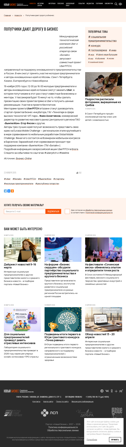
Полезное (60, 3)
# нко (90, 58)
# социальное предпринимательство (102, 38)
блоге (75, 149)
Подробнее (92, 439)
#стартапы (58, 179)
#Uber (7, 179)
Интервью (52, 3)
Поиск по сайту (62, 401)
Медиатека (90, 3)
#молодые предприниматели (18, 183)
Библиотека (109, 3)
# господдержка (97, 50)
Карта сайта (48, 401)
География (99, 3)
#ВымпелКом (44, 179)
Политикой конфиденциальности (99, 213)
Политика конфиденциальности (63, 427)
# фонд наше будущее (106, 54)
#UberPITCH (30, 179)
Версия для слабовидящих (83, 401)
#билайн (17, 179)
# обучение (100, 58)
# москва (110, 58)
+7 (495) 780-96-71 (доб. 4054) (97, 396)
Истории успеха (41, 4)
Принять (115, 439)
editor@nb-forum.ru (73, 396)
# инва (112, 50)
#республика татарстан (47, 183)
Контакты (36, 401)
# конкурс (94, 45)
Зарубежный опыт (70, 4)
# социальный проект (95, 62)
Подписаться (53, 211)
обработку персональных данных (98, 210)
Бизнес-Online (24, 158)
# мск (91, 54)
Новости (33, 3)
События (81, 3)
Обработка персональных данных (63, 430)
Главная (7, 15)
